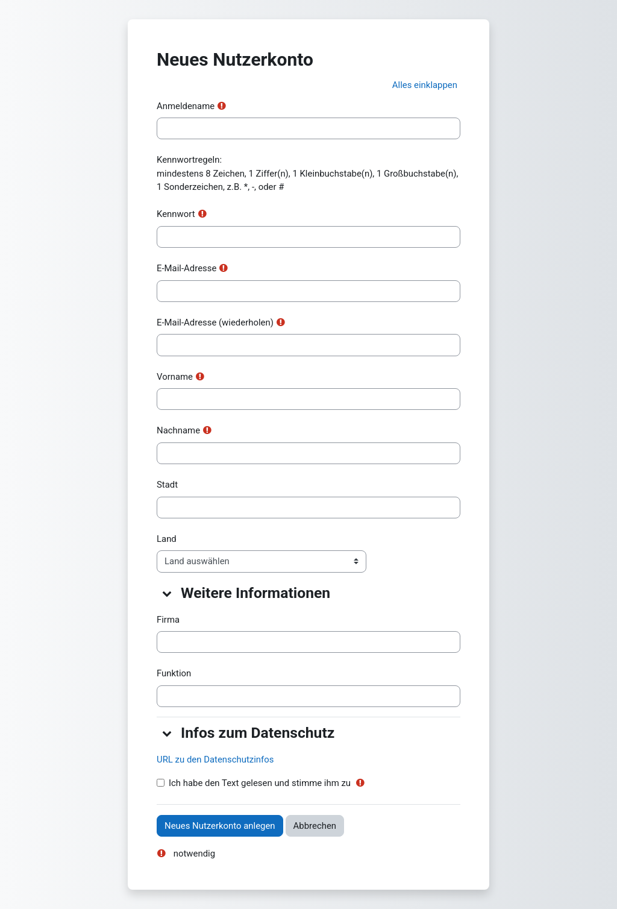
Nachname (178, 430)
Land (167, 538)
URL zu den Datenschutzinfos (215, 759)
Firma (168, 619)
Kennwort (176, 214)
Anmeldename (186, 106)
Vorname (175, 376)
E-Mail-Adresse (186, 268)
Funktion (174, 673)
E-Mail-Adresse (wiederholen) (215, 322)
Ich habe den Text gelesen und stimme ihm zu (260, 783)
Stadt (167, 484)
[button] (424, 85)
